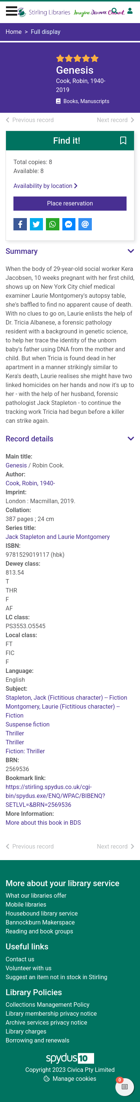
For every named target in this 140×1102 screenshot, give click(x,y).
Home (14, 31)
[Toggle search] (114, 11)
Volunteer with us (29, 968)
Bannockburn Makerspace (40, 922)
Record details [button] (29, 438)
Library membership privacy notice (51, 1013)
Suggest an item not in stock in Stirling (56, 977)
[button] (123, 141)
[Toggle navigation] (11, 10)
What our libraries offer (36, 895)
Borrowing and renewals (37, 1040)
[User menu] (130, 11)
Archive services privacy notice (46, 1022)
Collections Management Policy (48, 1004)
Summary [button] (22, 251)
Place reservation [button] (85, 203)
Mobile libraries (26, 904)
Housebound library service (42, 913)
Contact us (20, 959)
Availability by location (45, 185)
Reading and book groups (39, 931)
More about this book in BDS (43, 822)
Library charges (26, 1031)
